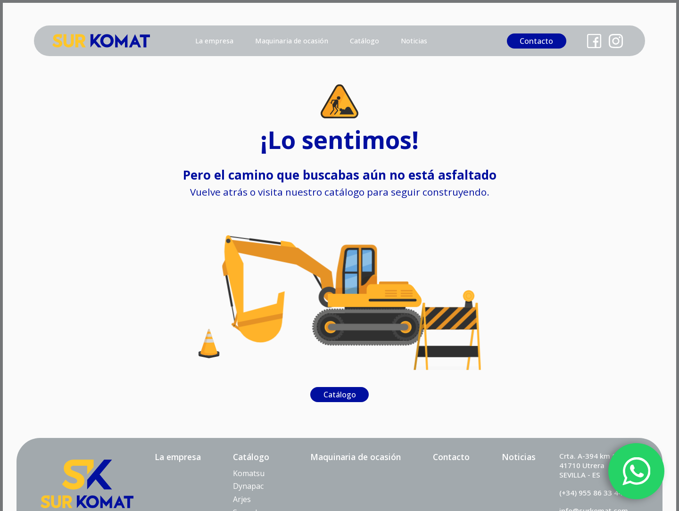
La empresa (214, 40)
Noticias (414, 40)
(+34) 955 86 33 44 (590, 492)
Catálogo (364, 40)
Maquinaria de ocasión (291, 40)
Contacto (536, 41)
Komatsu (249, 473)
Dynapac (248, 486)
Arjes (242, 499)
